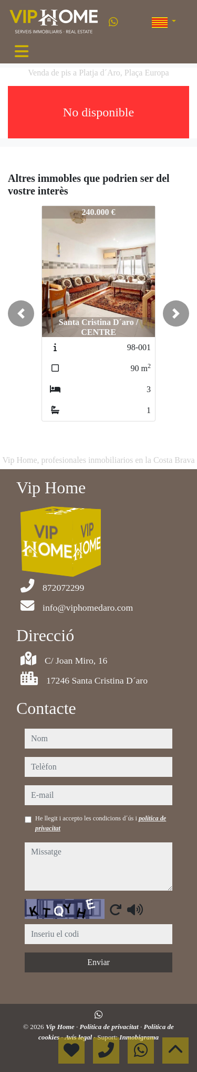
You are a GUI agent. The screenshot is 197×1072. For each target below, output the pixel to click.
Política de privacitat (110, 1027)
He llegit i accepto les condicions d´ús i (100, 823)
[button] (21, 313)
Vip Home (61, 1027)
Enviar (98, 962)
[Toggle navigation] (21, 51)
